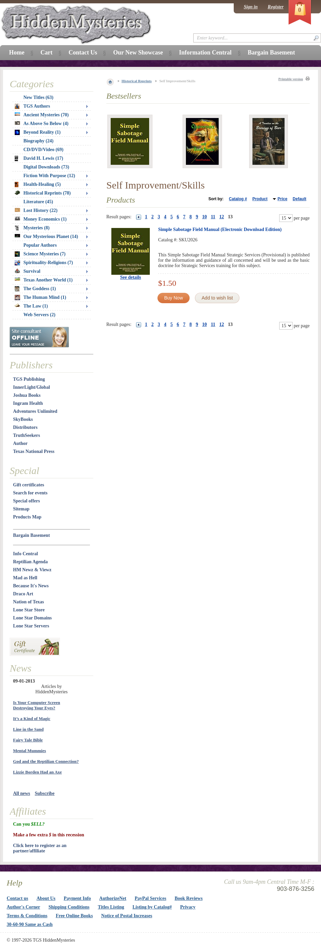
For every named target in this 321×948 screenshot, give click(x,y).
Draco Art (23, 593)
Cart (46, 52)
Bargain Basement (31, 535)
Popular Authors (40, 245)
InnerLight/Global (31, 387)
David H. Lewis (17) (39, 158)
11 (213, 216)
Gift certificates (28, 484)
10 (204, 216)
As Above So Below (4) (42, 123)
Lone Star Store (28, 609)
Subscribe (45, 793)
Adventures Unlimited (35, 411)
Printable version (290, 79)
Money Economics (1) (41, 219)
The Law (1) (31, 306)
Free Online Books (74, 915)
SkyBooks (23, 419)
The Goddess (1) (35, 288)
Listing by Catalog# (152, 907)
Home (16, 52)
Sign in (251, 6)
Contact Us (83, 52)
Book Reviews (189, 898)
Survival (27, 271)
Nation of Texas (28, 601)
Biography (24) (38, 140)
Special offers (26, 500)
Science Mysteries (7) (40, 254)
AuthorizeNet (112, 898)
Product (260, 199)
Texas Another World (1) (44, 279)
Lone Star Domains (32, 617)
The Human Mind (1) (40, 297)
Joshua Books (26, 395)
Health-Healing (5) (38, 184)
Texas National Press (34, 451)
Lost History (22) (36, 210)
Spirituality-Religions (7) (44, 262)
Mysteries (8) (32, 228)
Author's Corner (23, 907)
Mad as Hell (25, 577)
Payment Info (77, 898)
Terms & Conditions (27, 915)
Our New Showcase (138, 52)
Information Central (205, 52)
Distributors (25, 427)
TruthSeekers (26, 435)
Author (20, 443)
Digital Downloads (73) (46, 166)
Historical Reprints (137, 81)
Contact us (17, 898)
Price (282, 199)
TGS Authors (32, 106)
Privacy (188, 907)
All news (21, 793)
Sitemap (21, 508)
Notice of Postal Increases (126, 915)
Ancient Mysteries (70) (42, 114)
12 (221, 216)
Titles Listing (111, 907)
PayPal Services (150, 898)
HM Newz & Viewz (32, 569)
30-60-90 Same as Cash (29, 924)
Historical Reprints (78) (43, 193)
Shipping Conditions (69, 907)
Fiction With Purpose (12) (49, 175)
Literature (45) (38, 201)
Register (276, 6)
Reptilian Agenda (30, 561)
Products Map (27, 516)
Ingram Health (28, 403)
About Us (45, 898)
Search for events (30, 492)
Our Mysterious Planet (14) (46, 236)
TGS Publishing (29, 379)
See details (130, 277)
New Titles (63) (38, 97)
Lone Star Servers (31, 625)
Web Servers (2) (39, 314)
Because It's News (31, 585)
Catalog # (238, 199)
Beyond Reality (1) (38, 132)
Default (299, 199)
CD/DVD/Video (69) (43, 149)
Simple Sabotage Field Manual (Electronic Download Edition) (220, 229)
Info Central (25, 553)
